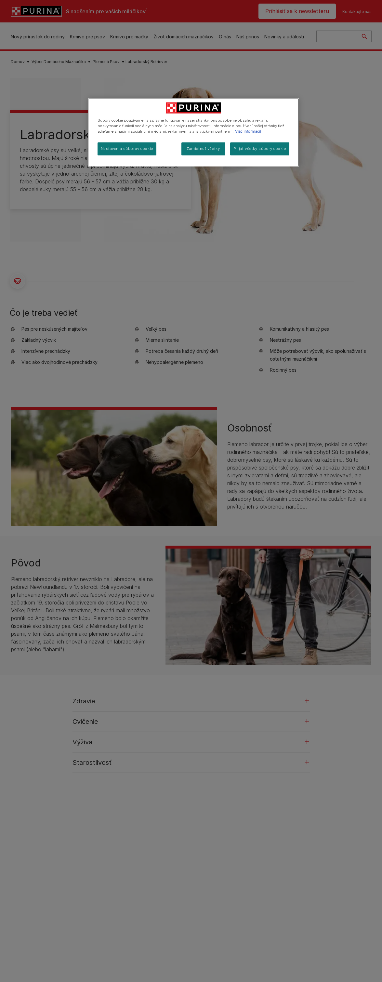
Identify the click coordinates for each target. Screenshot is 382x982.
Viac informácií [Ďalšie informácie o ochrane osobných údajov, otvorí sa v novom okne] (248, 131)
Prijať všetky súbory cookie (259, 148)
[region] (193, 132)
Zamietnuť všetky (203, 148)
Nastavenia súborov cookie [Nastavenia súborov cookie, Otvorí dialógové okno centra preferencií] (127, 148)
